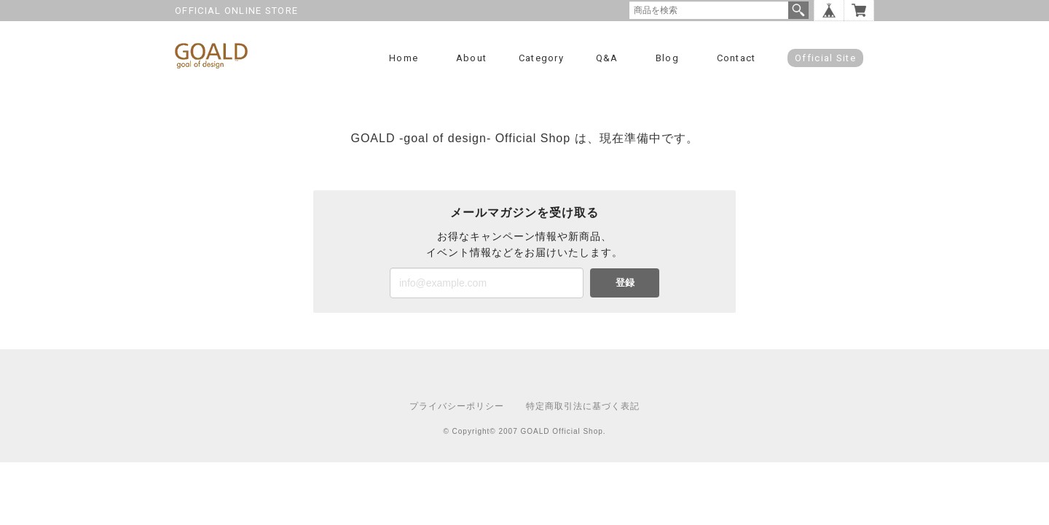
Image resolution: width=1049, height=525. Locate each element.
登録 (625, 282)
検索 (798, 10)
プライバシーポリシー (456, 406)
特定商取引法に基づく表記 (583, 406)
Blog (667, 57)
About (471, 57)
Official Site (825, 57)
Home (403, 57)
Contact (736, 57)
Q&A (607, 57)
